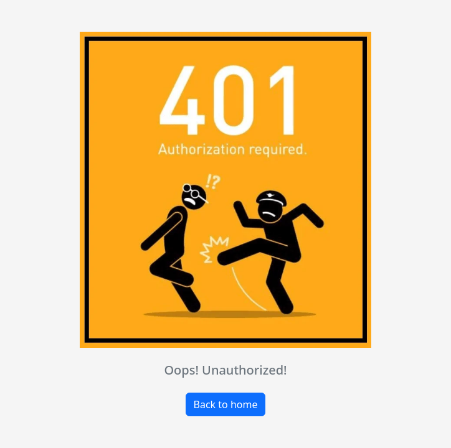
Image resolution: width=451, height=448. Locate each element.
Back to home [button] (226, 404)
